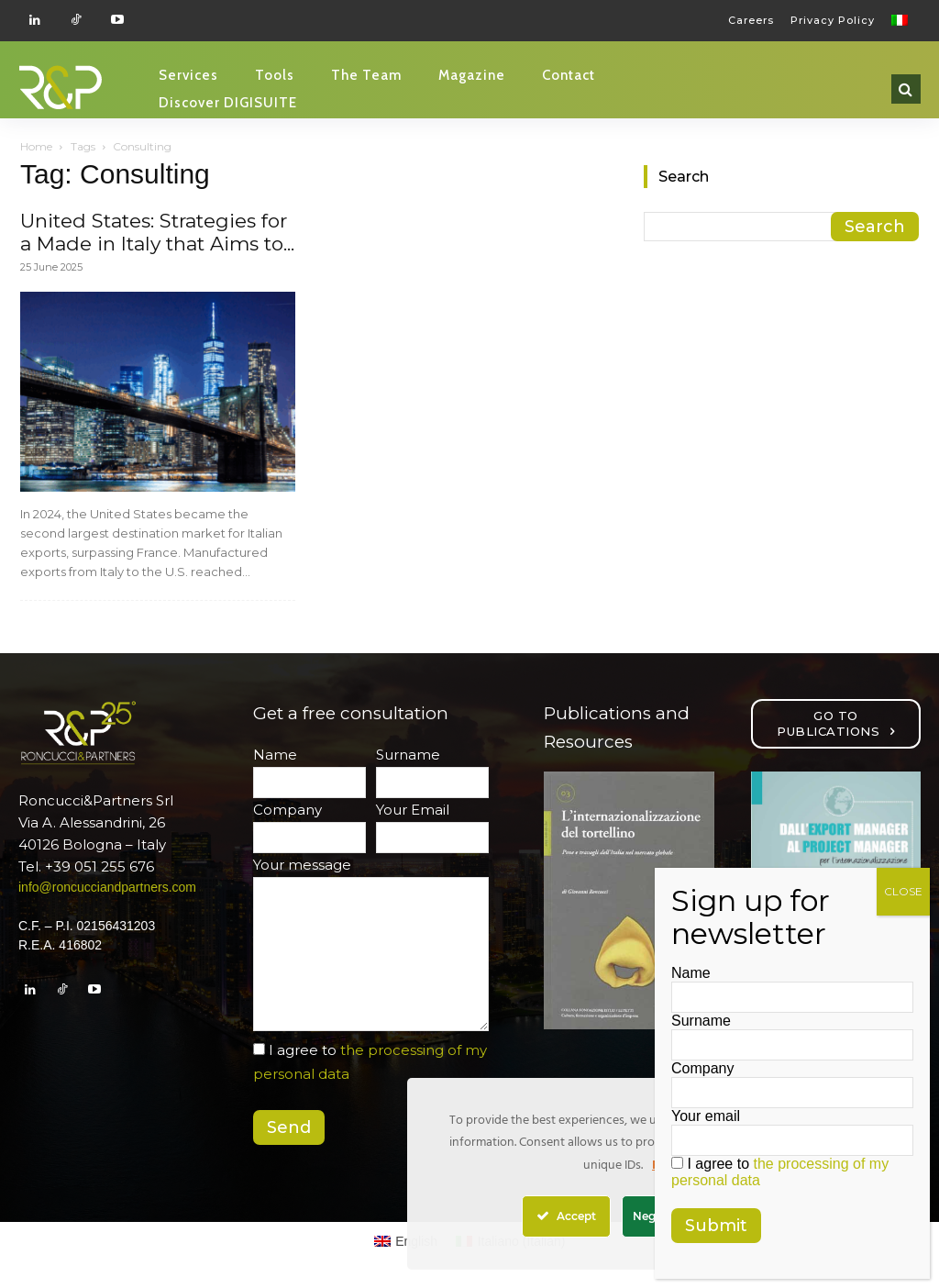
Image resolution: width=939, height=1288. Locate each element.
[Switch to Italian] (902, 20)
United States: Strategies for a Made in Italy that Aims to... (157, 232)
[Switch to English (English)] (406, 1241)
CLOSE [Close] (903, 891)
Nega (654, 1216)
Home (36, 146)
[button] (906, 89)
